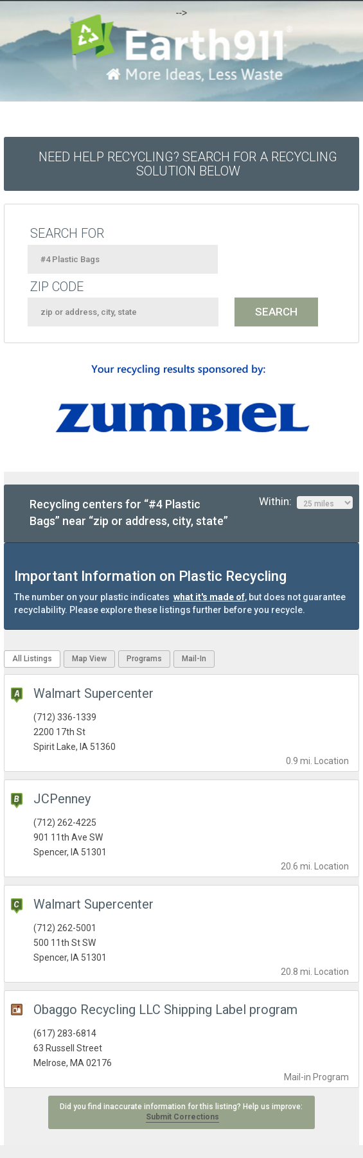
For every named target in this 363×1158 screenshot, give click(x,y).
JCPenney (62, 798)
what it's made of (209, 597)
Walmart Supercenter (93, 693)
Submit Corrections (182, 1116)
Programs (144, 658)
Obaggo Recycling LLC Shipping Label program (165, 1009)
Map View (89, 658)
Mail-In (194, 658)
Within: (306, 502)
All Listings (32, 658)
